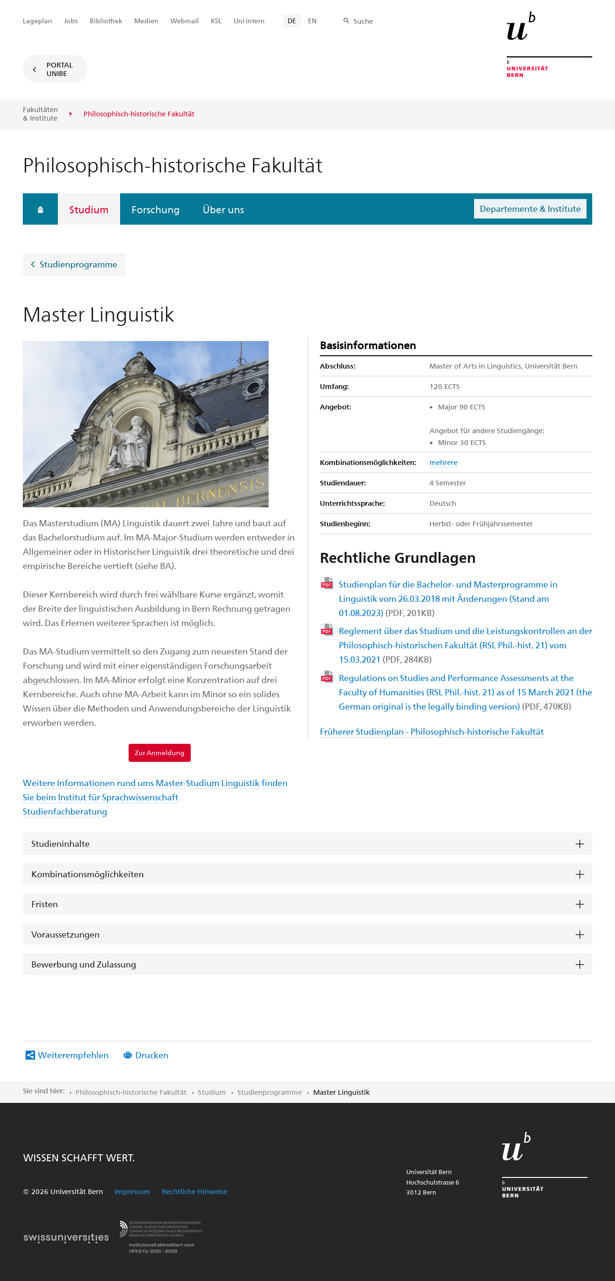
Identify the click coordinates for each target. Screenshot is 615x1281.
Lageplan (37, 20)
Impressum (132, 1191)
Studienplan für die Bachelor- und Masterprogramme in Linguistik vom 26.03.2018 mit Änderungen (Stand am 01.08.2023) (448, 598)
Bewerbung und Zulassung (83, 964)
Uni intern (249, 20)
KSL (216, 20)
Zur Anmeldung (160, 752)
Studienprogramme (78, 264)
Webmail (184, 20)
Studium (89, 209)
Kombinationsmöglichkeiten (87, 874)
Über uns (223, 209)
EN (312, 20)
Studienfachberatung (65, 811)
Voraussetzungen (65, 934)
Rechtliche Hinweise (194, 1191)
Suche (363, 21)
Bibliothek (106, 20)
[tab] (307, 844)
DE (292, 20)
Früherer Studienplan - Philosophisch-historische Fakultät (432, 731)
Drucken (151, 1055)
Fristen (44, 904)
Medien (146, 20)
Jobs (71, 20)
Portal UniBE (60, 69)
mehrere (443, 462)
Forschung (155, 209)
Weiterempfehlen (73, 1055)
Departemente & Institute (530, 208)
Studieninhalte (60, 843)
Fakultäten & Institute (40, 113)
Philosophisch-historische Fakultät (130, 1092)
